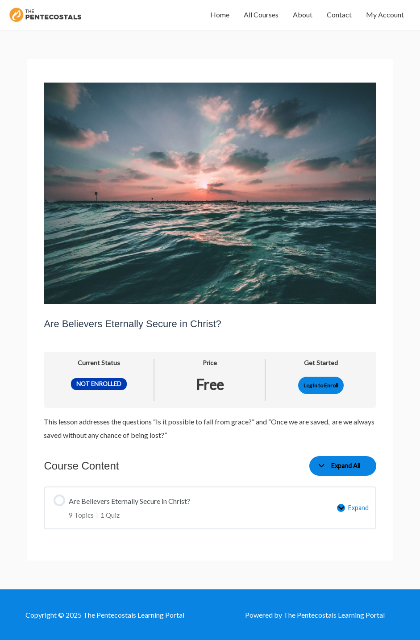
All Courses (261, 14)
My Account (385, 14)
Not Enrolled (98, 383)
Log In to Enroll (321, 385)
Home (219, 14)
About (302, 14)
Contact (339, 14)
